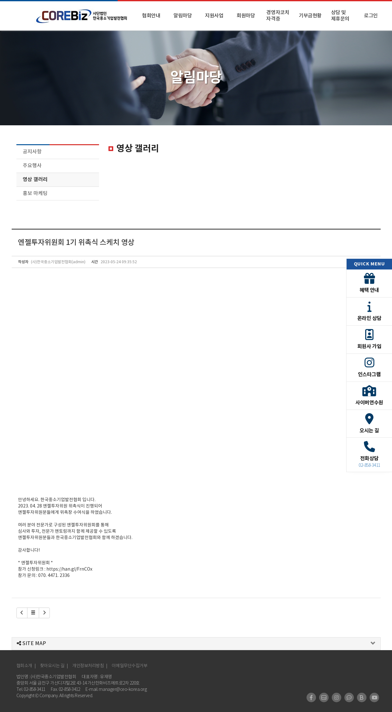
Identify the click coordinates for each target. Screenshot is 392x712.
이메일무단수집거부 (129, 665)
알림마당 (182, 16)
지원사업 (214, 16)
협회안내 (151, 16)
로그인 (371, 16)
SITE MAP (31, 643)
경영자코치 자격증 (277, 16)
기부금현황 (310, 16)
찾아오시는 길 (52, 665)
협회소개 (24, 665)
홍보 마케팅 (35, 193)
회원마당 (246, 16)
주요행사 (32, 166)
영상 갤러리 (35, 179)
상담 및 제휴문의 (340, 16)
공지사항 (32, 152)
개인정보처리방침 (88, 665)
